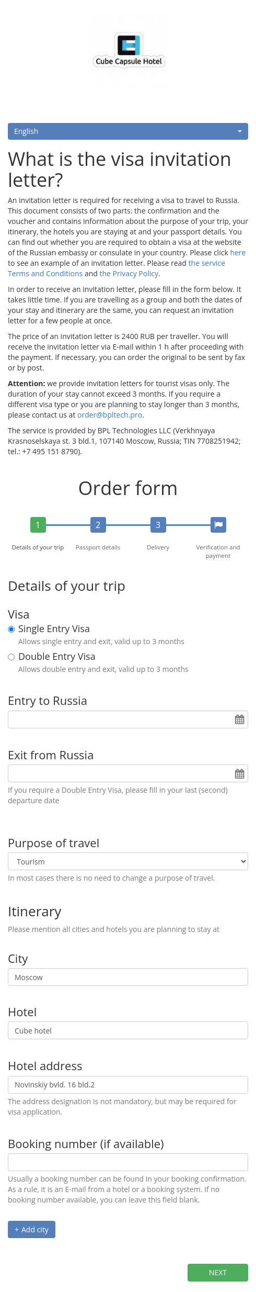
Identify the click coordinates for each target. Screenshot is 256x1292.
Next (218, 1272)
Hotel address (45, 1065)
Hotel (22, 1011)
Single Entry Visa (54, 629)
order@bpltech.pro (109, 415)
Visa (18, 614)
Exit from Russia (51, 754)
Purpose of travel (53, 842)
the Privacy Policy (128, 273)
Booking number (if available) (86, 1143)
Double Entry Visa (57, 656)
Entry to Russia (47, 700)
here (238, 252)
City (18, 958)
